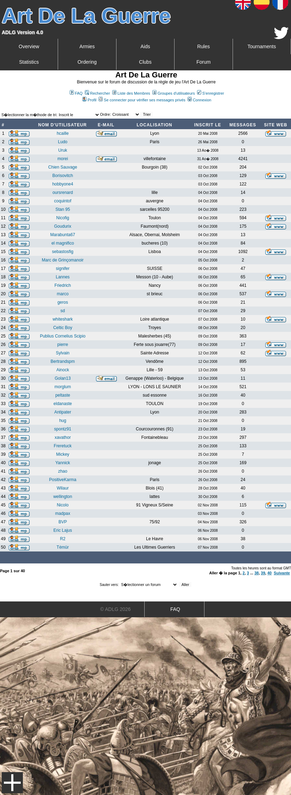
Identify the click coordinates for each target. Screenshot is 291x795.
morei (62, 158)
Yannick (62, 462)
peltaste (62, 395)
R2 (62, 538)
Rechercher (97, 93)
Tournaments (261, 46)
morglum (63, 386)
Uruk (62, 150)
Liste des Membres (131, 93)
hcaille (63, 133)
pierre (62, 344)
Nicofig (62, 217)
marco (62, 293)
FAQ (76, 93)
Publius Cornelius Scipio (62, 336)
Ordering (86, 62)
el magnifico (62, 243)
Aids (145, 46)
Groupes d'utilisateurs (173, 93)
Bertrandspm (63, 361)
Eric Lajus (62, 530)
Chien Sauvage (62, 167)
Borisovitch (62, 175)
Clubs (145, 62)
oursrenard (62, 192)
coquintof (62, 200)
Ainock (62, 369)
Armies (87, 46)
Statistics (29, 62)
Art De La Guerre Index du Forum (3, 108)
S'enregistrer (210, 93)
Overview (29, 46)
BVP (62, 521)
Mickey (62, 454)
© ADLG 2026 (115, 609)
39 (263, 573)
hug (62, 420)
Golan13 (62, 378)
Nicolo (62, 505)
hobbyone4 (62, 184)
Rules (203, 46)
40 (269, 573)
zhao (62, 471)
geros (62, 302)
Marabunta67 (62, 234)
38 (256, 573)
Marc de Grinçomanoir (63, 260)
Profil (89, 100)
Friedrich (63, 285)
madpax (62, 513)
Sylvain (63, 353)
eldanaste (62, 403)
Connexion (199, 100)
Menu (12, 782)
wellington (62, 496)
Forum (203, 62)
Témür (63, 547)
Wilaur (63, 488)
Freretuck (63, 445)
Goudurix (62, 226)
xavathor (63, 437)
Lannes (62, 277)
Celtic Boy (62, 327)
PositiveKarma (62, 479)
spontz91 (62, 429)
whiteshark (62, 319)
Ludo (63, 141)
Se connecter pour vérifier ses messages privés (142, 100)
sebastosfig (63, 251)
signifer (63, 268)
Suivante (282, 573)
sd (63, 310)
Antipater (62, 412)
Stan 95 (62, 209)
